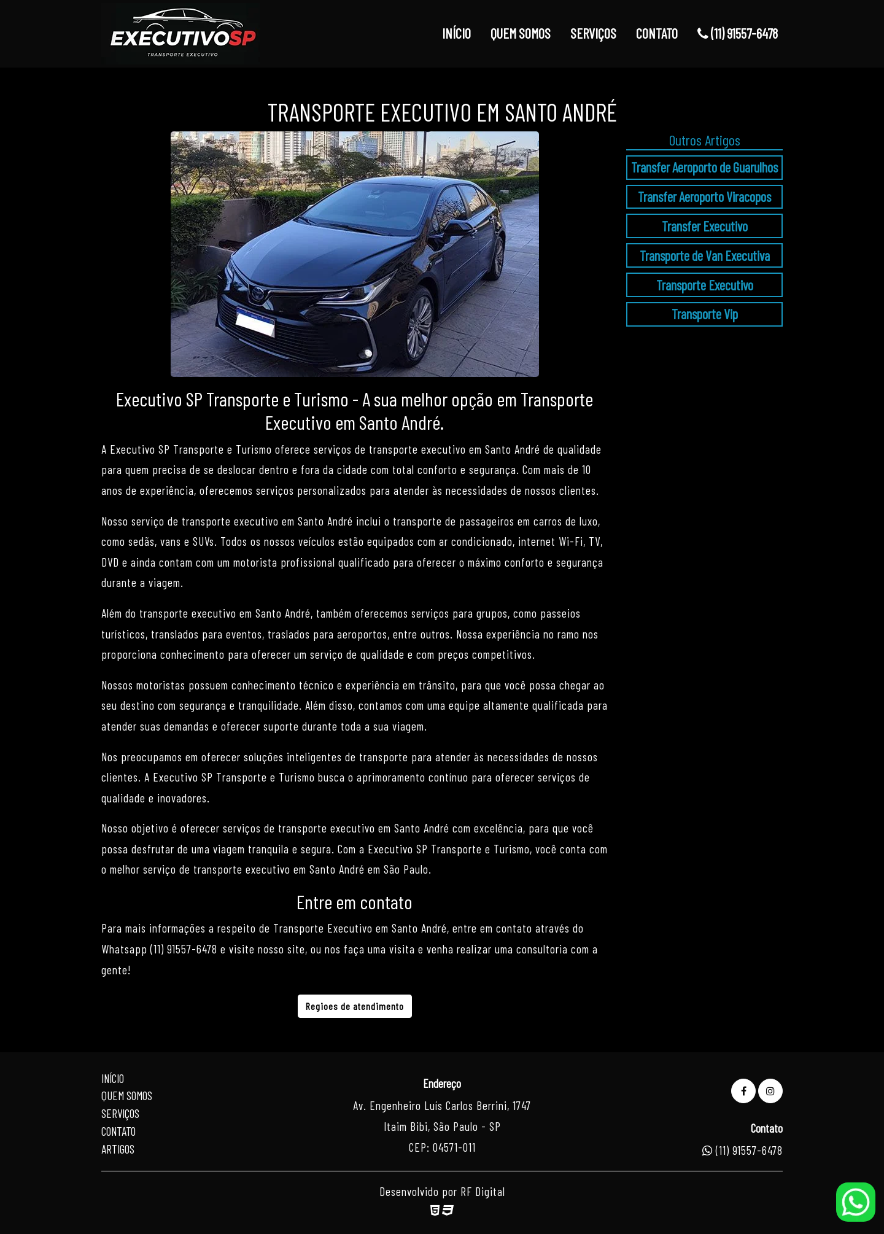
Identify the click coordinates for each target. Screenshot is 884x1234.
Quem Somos (126, 1095)
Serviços (120, 1113)
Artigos (117, 1149)
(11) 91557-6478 (737, 33)
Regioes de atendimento (355, 1006)
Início (112, 1078)
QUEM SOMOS (520, 33)
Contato (118, 1131)
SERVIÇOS (593, 33)
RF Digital (482, 1191)
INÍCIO (456, 33)
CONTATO (657, 33)
